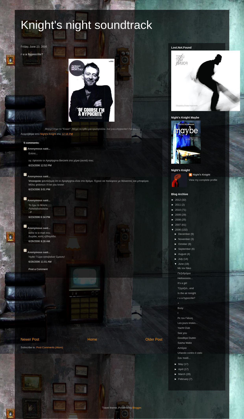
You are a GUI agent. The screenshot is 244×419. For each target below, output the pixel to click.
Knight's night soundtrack (86, 24)
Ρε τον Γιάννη (185, 318)
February (183, 379)
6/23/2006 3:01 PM (39, 189)
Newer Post (30, 339)
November (184, 239)
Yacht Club (183, 327)
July (181, 258)
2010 (178, 209)
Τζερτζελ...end (185, 288)
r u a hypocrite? (186, 298)
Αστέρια (181, 347)
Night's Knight (201, 174)
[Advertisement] (91, 307)
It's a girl (182, 283)
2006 (178, 229)
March (182, 374)
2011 (178, 204)
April (181, 369)
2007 (178, 224)
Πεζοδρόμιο (184, 273)
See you (182, 333)
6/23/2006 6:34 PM (39, 217)
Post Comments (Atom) (49, 347)
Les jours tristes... (187, 323)
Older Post (153, 339)
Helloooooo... (185, 278)
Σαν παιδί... (183, 358)
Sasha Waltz (184, 342)
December (184, 233)
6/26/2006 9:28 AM (39, 241)
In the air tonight (186, 293)
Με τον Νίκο (184, 268)
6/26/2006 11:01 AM (40, 261)
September (184, 248)
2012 (178, 199)
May (181, 364)
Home (92, 339)
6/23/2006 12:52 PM (40, 165)
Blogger (137, 407)
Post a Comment (38, 269)
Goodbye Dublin (186, 337)
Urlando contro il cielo (189, 352)
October (183, 244)
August (182, 254)
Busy (180, 308)
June (181, 263)
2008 (178, 219)
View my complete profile (203, 179)
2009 (178, 214)
